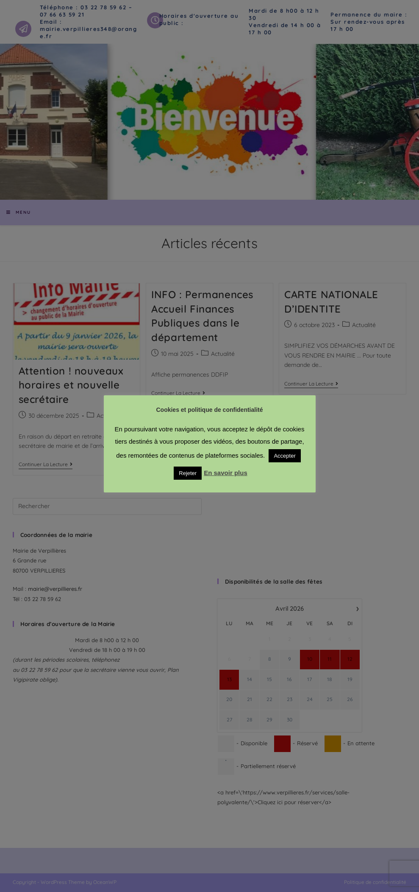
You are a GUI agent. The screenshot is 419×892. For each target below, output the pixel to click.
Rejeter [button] (188, 473)
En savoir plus (225, 472)
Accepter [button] (284, 456)
